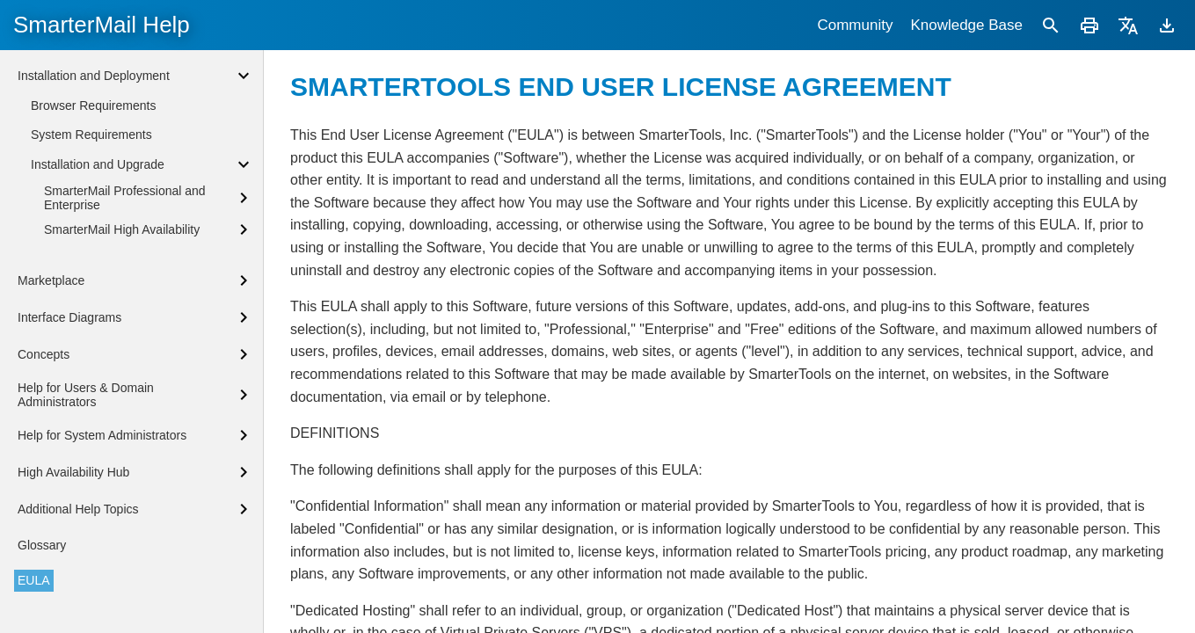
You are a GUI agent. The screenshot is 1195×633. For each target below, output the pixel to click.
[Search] (1050, 25)
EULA (34, 580)
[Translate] (1128, 25)
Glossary (42, 545)
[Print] (1089, 25)
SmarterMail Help (101, 24)
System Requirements (91, 134)
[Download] (1167, 25)
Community (855, 25)
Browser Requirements (93, 105)
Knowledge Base (966, 25)
